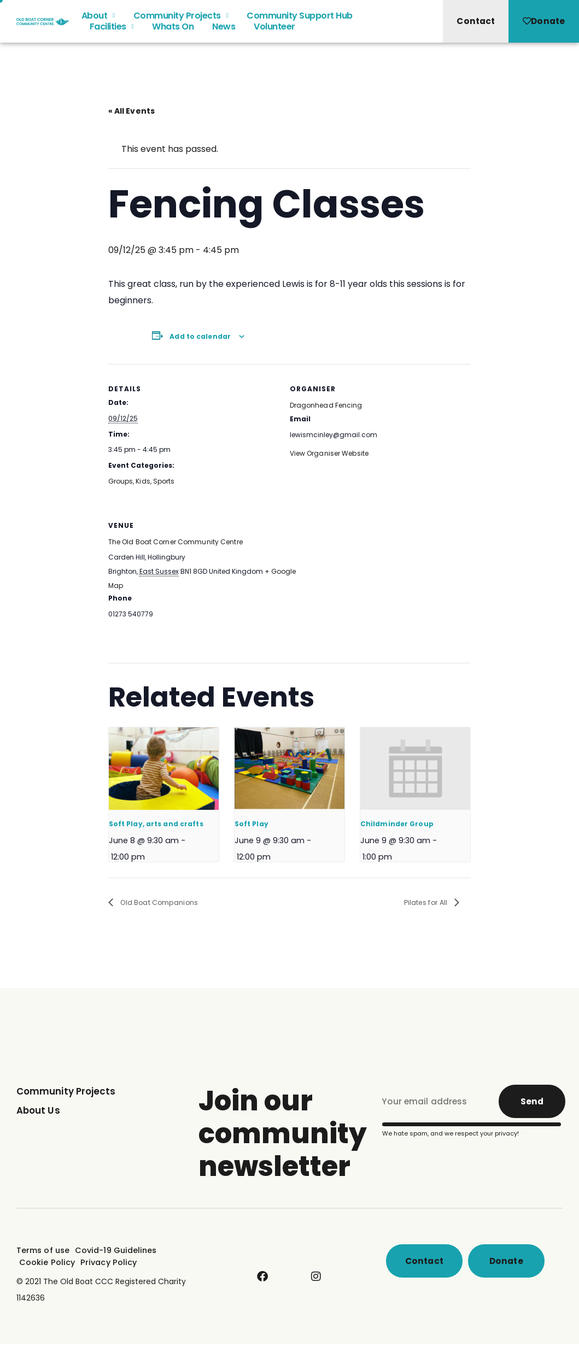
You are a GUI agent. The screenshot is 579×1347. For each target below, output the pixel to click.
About (98, 20)
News (223, 31)
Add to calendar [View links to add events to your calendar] (200, 336)
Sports (163, 480)
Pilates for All (424, 902)
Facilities (112, 31)
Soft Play (251, 823)
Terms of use (42, 1252)
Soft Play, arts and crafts (155, 823)
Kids (143, 480)
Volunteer (274, 31)
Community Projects (181, 20)
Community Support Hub (300, 20)
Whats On (173, 31)
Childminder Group (396, 823)
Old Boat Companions (162, 902)
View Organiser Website (328, 452)
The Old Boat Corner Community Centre (174, 541)
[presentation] (164, 768)
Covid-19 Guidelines (113, 1252)
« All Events (131, 110)
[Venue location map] (376, 575)
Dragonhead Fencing (325, 405)
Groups (120, 480)
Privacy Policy (104, 1263)
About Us (39, 1111)
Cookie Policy (45, 1263)
